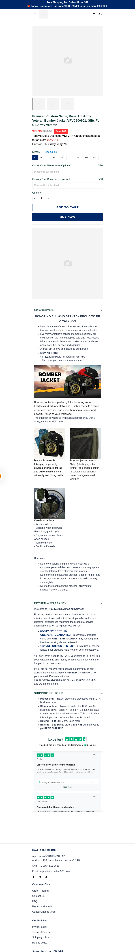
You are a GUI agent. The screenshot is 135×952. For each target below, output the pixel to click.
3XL (70, 158)
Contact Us (38, 870)
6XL (94, 158)
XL (54, 158)
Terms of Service (41, 907)
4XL (78, 158)
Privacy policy (39, 901)
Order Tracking (40, 865)
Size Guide (51, 152)
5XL (86, 158)
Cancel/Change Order (44, 886)
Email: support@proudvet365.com (51, 846)
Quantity (37, 192)
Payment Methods (42, 881)
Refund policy (39, 917)
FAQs (35, 876)
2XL (61, 158)
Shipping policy (40, 912)
